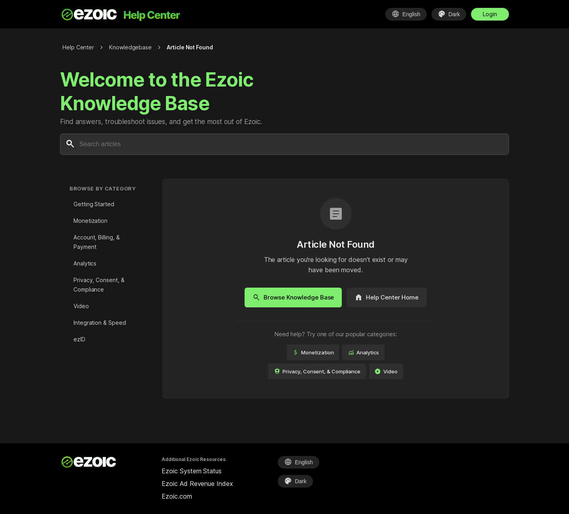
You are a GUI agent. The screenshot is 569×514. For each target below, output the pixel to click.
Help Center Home (386, 297)
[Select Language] (405, 14)
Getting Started (93, 204)
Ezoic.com (177, 496)
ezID (79, 339)
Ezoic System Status (191, 471)
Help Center (78, 47)
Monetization (90, 220)
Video (81, 306)
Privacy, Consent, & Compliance (98, 285)
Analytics (84, 263)
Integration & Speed (99, 322)
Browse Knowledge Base (293, 297)
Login (490, 14)
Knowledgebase (130, 47)
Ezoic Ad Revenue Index (197, 484)
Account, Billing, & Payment (96, 242)
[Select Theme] (448, 14)
